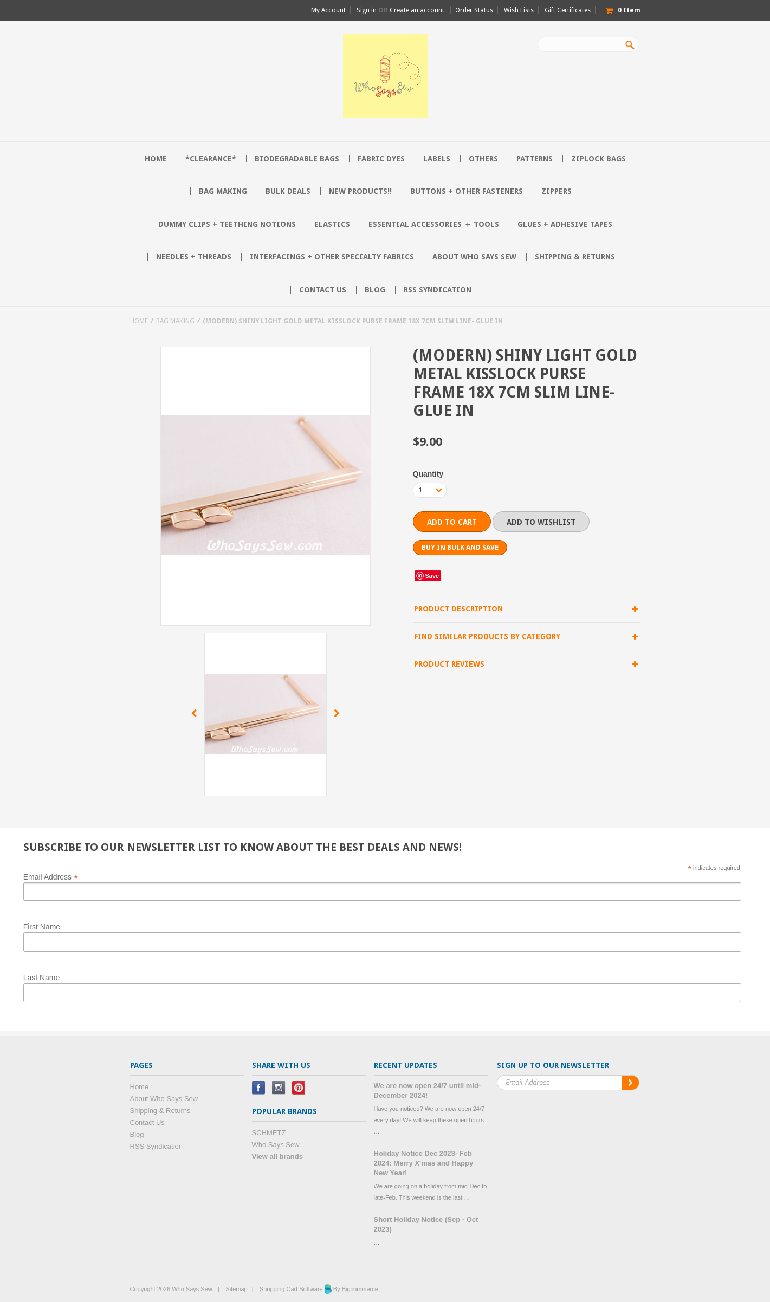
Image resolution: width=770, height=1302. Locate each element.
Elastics (332, 224)
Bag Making (223, 191)
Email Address (51, 876)
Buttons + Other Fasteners (466, 191)
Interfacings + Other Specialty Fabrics (332, 257)
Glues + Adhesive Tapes (564, 224)
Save (432, 575)
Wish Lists (519, 10)
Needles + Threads (193, 257)
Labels (436, 158)
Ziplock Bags (598, 158)
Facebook (259, 1088)
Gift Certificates (568, 10)
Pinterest (299, 1088)
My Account (328, 10)
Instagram (279, 1088)
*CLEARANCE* (210, 158)
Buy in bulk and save (460, 547)
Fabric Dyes (381, 158)
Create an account (417, 10)
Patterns (534, 158)
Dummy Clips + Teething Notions (227, 224)
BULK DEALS (288, 191)
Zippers (556, 191)
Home (139, 321)
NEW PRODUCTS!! (360, 191)
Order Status (474, 10)
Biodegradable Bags (297, 158)
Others (483, 158)
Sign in (367, 10)
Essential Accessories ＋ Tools (433, 224)
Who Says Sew (276, 1145)
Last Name (41, 977)
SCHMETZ (269, 1133)
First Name (41, 926)
